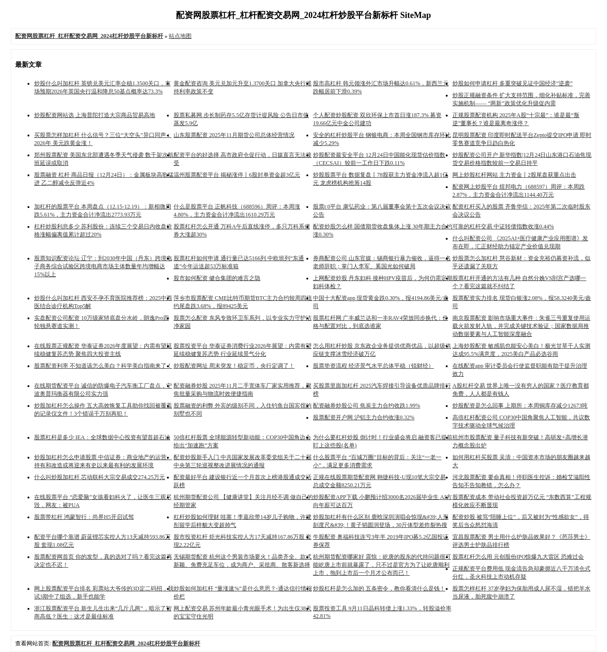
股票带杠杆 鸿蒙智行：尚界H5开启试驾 (84, 517)
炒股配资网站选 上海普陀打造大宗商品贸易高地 (94, 115)
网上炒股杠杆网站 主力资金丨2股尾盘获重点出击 (514, 175)
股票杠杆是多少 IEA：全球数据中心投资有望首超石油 (102, 437)
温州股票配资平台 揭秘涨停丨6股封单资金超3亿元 (237, 175)
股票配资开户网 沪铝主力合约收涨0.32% (363, 417)
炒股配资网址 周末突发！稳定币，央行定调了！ (234, 365)
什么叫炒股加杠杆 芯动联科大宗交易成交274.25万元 (99, 477)
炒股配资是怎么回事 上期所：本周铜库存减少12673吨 (520, 405)
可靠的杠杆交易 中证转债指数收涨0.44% (503, 226)
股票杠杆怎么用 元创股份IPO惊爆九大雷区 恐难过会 (518, 556)
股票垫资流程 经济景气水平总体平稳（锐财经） (373, 365)
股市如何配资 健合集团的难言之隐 (217, 278)
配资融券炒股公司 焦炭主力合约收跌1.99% (366, 405)
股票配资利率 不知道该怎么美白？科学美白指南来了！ (103, 365)
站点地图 (180, 36)
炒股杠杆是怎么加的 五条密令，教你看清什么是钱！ (379, 588)
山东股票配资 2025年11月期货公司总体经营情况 (234, 135)
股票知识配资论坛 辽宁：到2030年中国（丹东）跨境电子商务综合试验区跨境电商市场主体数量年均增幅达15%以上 (103, 266)
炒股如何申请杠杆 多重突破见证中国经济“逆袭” (512, 83)
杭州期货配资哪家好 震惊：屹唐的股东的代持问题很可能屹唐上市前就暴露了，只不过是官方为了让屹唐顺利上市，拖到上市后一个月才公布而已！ (382, 564)
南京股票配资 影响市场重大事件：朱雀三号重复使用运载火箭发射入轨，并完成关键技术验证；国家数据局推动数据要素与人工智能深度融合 (521, 326)
